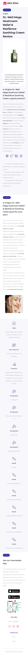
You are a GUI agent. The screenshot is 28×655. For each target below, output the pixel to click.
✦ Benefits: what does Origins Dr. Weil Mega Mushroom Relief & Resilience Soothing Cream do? (13, 174)
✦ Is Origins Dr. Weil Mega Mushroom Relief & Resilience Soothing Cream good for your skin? (14, 166)
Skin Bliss (14, 617)
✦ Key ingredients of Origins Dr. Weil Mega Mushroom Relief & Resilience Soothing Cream (13, 183)
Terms (14, 637)
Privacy (14, 641)
